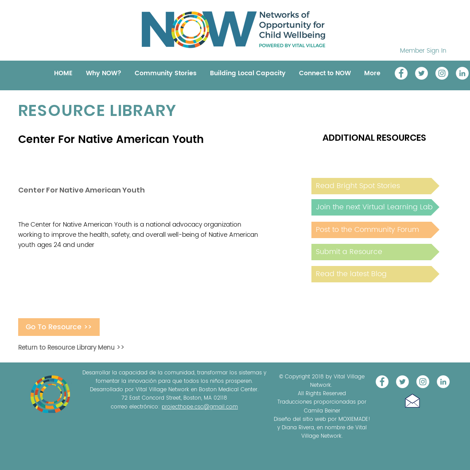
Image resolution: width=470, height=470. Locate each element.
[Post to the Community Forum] (375, 230)
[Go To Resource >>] (59, 327)
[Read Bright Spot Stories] (375, 186)
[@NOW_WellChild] (421, 73)
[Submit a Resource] (375, 252)
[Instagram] (441, 73)
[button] (412, 401)
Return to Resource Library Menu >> (71, 348)
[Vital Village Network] (401, 73)
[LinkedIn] (462, 73)
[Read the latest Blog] (375, 274)
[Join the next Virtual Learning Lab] (375, 207)
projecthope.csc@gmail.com (200, 407)
